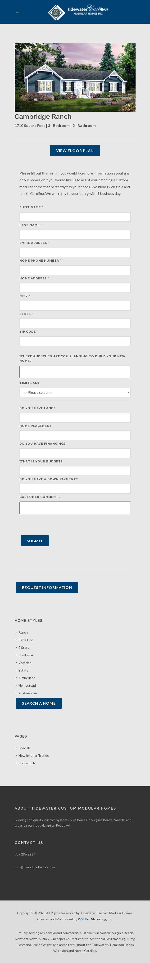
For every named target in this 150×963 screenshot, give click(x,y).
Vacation (25, 663)
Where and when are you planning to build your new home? (72, 358)
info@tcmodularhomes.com (35, 867)
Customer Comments (40, 497)
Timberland (26, 678)
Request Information (47, 587)
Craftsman (26, 655)
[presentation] (55, 525)
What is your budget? (41, 461)
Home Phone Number (40, 260)
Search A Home (39, 703)
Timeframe (29, 383)
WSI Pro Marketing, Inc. (95, 919)
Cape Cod (25, 640)
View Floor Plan (75, 150)
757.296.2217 (25, 854)
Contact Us (27, 763)
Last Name (30, 225)
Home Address (34, 278)
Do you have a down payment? (48, 479)
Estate (23, 670)
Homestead (27, 685)
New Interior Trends (33, 755)
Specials (24, 748)
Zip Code (28, 331)
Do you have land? (37, 408)
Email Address (34, 243)
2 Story (23, 647)
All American (27, 693)
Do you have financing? (42, 443)
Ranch (23, 632)
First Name (31, 207)
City (24, 296)
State (26, 314)
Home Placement (35, 426)
